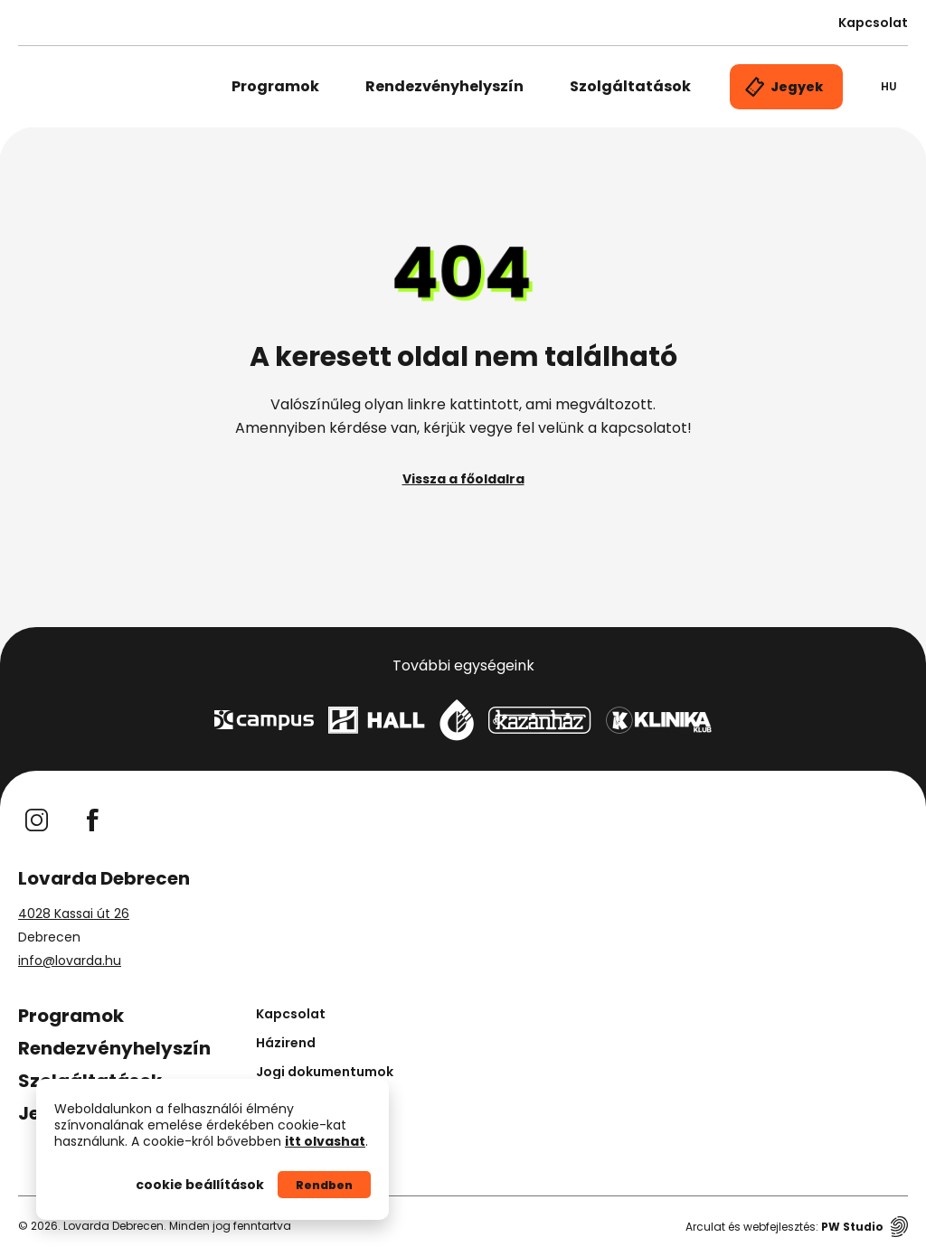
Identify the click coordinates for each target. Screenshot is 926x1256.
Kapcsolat (873, 23)
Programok (275, 86)
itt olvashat (325, 1141)
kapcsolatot (643, 427)
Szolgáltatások (630, 86)
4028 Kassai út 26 (73, 914)
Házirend (286, 1043)
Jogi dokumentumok (324, 1072)
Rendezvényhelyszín (444, 86)
